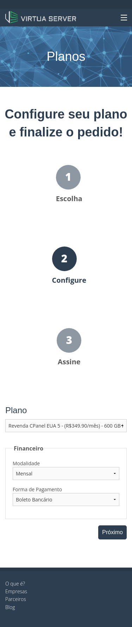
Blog (10, 607)
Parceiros (15, 599)
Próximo (112, 532)
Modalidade (26, 463)
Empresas (16, 591)
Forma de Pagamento (37, 489)
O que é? (15, 583)
